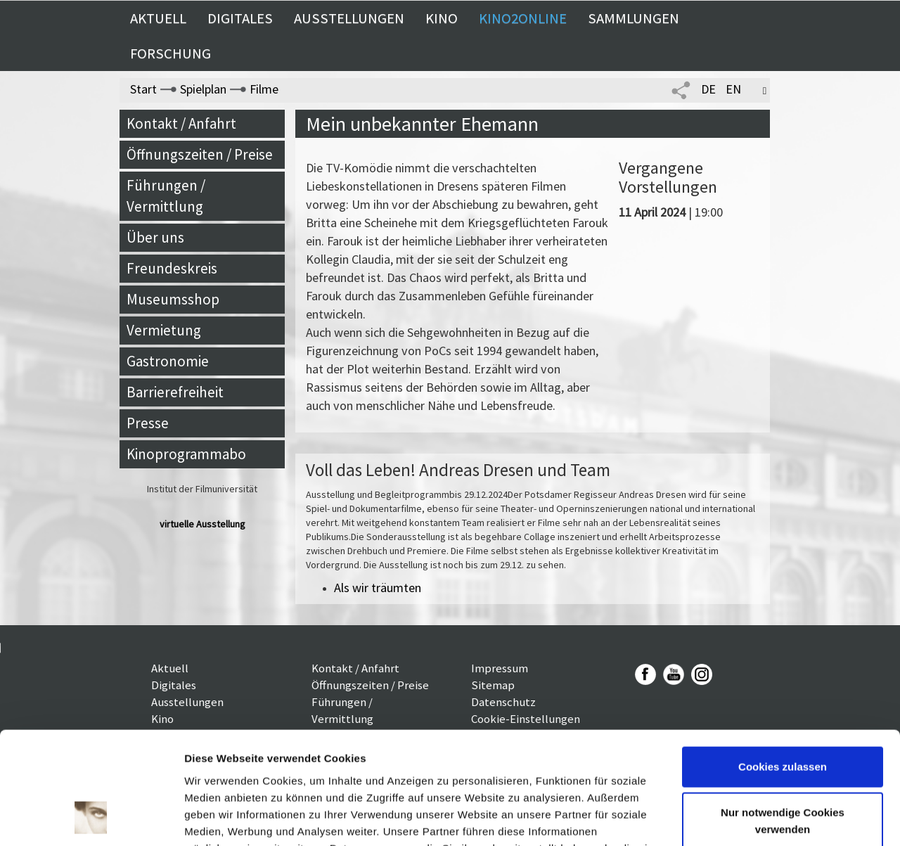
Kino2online (523, 18)
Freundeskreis (172, 268)
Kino (441, 18)
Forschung (170, 53)
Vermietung (164, 330)
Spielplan (203, 89)
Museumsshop (173, 299)
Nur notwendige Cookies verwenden (782, 718)
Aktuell (158, 18)
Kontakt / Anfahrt (181, 123)
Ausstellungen (349, 18)
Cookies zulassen (782, 664)
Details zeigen (219, 818)
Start (143, 89)
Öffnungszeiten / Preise (200, 154)
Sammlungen (633, 18)
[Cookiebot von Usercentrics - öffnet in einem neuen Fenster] (91, 818)
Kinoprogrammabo (186, 453)
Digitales (240, 18)
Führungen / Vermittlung (166, 196)
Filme (264, 89)
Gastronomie (168, 361)
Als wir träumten (377, 587)
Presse (148, 423)
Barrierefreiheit (175, 392)
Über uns (155, 237)
